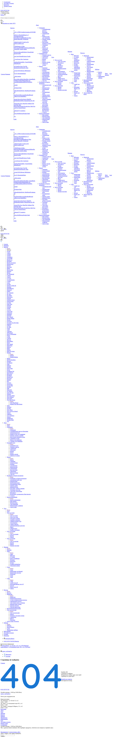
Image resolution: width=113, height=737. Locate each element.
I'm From (16, 66)
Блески (76, 91)
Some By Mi (31, 100)
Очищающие (45, 75)
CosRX (19, 43)
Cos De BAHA (11, 280)
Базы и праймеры (76, 59)
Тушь (75, 80)
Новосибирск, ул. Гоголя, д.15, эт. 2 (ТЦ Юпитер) (15, 645)
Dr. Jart (20, 49)
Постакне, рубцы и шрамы (46, 98)
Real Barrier (17, 95)
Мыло (59, 77)
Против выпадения (90, 77)
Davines (17, 47)
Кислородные (46, 76)
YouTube (7, 656)
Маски (41, 66)
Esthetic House (27, 52)
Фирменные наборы (101, 77)
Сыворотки (45, 56)
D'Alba (15, 46)
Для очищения (46, 118)
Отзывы (6, 634)
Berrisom (19, 37)
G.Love (15, 59)
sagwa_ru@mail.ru (7, 651)
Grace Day (20, 59)
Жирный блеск (46, 96)
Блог (2, 720)
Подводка (76, 78)
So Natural (25, 100)
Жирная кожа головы (90, 72)
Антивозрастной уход (16, 480)
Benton (15, 37)
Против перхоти (89, 75)
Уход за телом (58, 60)
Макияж (70, 51)
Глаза (72, 71)
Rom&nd (27, 95)
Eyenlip (19, 53)
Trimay (24, 108)
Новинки (7, 74)
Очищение (42, 27)
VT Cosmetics (21, 110)
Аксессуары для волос (13, 621)
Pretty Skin (24, 90)
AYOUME (33, 32)
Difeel (31, 47)
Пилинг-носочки (62, 90)
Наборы (97, 69)
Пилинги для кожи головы (90, 86)
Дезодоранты (61, 71)
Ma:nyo (16, 79)
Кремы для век (46, 62)
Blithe (23, 37)
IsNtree (22, 68)
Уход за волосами (88, 83)
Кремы (44, 59)
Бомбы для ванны (62, 80)
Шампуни (86, 55)
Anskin (23, 32)
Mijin (21, 80)
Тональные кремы (77, 69)
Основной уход (43, 53)
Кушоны (76, 61)
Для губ (44, 80)
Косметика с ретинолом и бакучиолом (45, 109)
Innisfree (18, 68)
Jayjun (15, 70)
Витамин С (45, 106)
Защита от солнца (45, 64)
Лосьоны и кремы (61, 63)
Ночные (44, 70)
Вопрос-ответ (4, 723)
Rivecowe (22, 95)
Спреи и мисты (62, 73)
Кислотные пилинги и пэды (46, 42)
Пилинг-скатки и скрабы (46, 40)
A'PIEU (19, 32)
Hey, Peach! (26, 62)
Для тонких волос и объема (90, 68)
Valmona (16, 110)
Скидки (3, 74)
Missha (18, 82)
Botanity (16, 39)
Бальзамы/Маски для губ (77, 88)
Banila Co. (16, 35)
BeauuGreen (20, 36)
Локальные (45, 78)
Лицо (37, 25)
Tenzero (16, 103)
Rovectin (18, 96)
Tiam (18, 106)
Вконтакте (7, 654)
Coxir (22, 43)
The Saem (9, 398)
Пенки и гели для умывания (46, 37)
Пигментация (45, 88)
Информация (4, 719)
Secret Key (20, 99)
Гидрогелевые (46, 69)
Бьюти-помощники (44, 113)
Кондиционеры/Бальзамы (88, 80)
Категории (3, 709)
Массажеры (45, 115)
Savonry (16, 99)
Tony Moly (30, 106)
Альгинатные (45, 72)
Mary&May (21, 79)
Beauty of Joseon (11, 262)
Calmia (15, 42)
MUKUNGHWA (28, 82)
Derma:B (28, 47)
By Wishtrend (24, 39)
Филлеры (89, 91)
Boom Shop (28, 37)
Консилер (76, 63)
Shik (16, 100)
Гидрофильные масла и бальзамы (46, 31)
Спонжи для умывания (45, 51)
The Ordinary (28, 103)
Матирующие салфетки (46, 120)
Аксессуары (45, 122)
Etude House (10, 301)
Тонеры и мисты (46, 55)
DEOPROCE (22, 47)
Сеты (99, 75)
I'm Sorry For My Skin (13, 322)
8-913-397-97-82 (5, 10)
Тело (52, 57)
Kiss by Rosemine (18, 73)
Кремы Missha (14, 357)
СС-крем (76, 57)
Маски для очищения (45, 48)
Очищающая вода (15, 432)
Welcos (15, 113)
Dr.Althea (24, 49)
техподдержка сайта (14, 732)
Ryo (25, 96)
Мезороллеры (46, 116)
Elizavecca (16, 52)
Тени (75, 81)
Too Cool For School (12, 411)
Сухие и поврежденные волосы (91, 61)
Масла (88, 90)
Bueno (19, 39)
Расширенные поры (15, 484)
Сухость (44, 112)
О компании (4, 725)
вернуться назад (67, 680)
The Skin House (11, 400)
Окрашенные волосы (90, 65)
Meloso (18, 80)
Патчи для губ (14, 587)
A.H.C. (15, 32)
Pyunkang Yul (10, 371)
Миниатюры (4, 717)
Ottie (20, 88)
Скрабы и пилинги (60, 66)
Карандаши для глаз (77, 76)
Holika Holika (10, 318)
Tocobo (26, 106)
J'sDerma (22, 70)
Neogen (16, 85)
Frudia (28, 56)
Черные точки (46, 95)
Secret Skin (26, 99)
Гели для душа (62, 61)
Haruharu (16, 62)
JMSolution (28, 70)
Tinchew (21, 106)
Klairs (24, 73)
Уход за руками (59, 81)
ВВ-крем (76, 55)
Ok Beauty (16, 88)
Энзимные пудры (45, 45)
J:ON (18, 70)
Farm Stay (16, 56)
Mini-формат (107, 74)
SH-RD (9, 387)
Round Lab (10, 377)
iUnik (15, 119)
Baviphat (21, 35)
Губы (72, 83)
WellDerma (20, 113)
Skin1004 (20, 100)
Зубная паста (61, 78)
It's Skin (26, 68)
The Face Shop (21, 103)
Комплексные (46, 73)
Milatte (24, 80)
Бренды (12, 28)
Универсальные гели (15, 521)
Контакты (6, 635)
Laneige (19, 76)
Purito (28, 90)
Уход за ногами (59, 85)
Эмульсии (45, 57)
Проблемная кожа (15, 482)
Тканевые (44, 68)
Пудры (76, 64)
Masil (25, 79)
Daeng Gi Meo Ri (11, 285)
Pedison (16, 90)
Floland (21, 56)
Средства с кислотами (45, 104)
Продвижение (4, 732)
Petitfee (19, 90)
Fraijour (25, 56)
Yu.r (15, 116)
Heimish (20, 62)
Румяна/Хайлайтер (77, 66)
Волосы (82, 53)
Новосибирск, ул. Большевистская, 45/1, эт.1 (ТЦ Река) (15, 647)
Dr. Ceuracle (10, 292)
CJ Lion (23, 42)
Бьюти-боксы (100, 72)
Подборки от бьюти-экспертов (15, 475)
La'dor (15, 76)
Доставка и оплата (9, 632)
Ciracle (19, 42)
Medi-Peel (9, 345)
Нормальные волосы (90, 57)
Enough (21, 52)
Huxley (19, 63)
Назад (8, 248)
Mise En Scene (11, 351)
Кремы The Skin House (16, 404)
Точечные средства (44, 101)
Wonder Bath (26, 113)
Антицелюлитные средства (17, 525)
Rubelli (22, 96)
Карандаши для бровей (77, 73)
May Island (29, 79)
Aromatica (27, 32)
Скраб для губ (14, 582)
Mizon (22, 82)
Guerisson (25, 59)
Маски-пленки (46, 79)
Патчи (44, 60)
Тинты (75, 95)
